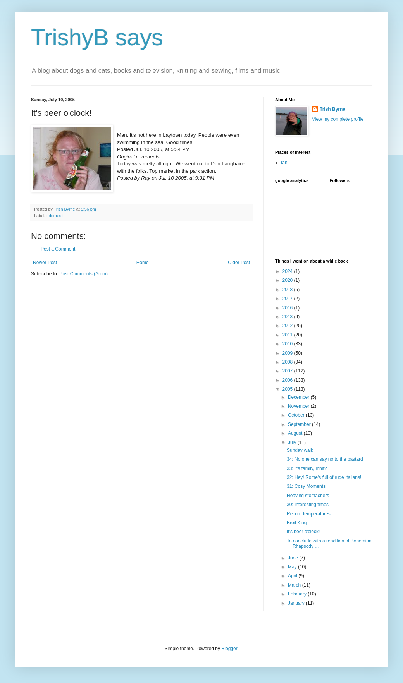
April (293, 575)
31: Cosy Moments (306, 486)
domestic (57, 215)
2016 (288, 308)
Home (142, 262)
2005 (288, 389)
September (300, 424)
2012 (288, 325)
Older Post (239, 262)
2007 (288, 371)
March (295, 585)
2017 (288, 298)
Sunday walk (300, 450)
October (297, 415)
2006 (288, 380)
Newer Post (45, 262)
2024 (288, 271)
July (293, 442)
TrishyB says (97, 37)
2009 (288, 353)
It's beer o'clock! (303, 531)
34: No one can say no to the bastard (325, 459)
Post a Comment (58, 249)
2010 (288, 344)
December (299, 397)
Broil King (297, 522)
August (296, 433)
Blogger (229, 648)
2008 (288, 362)
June (293, 558)
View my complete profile (337, 119)
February (298, 594)
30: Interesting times (308, 504)
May (293, 567)
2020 (288, 280)
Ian (284, 162)
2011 (288, 335)
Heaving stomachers (308, 495)
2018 (288, 289)
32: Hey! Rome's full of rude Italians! (324, 477)
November (299, 406)
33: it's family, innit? (307, 468)
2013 (288, 316)
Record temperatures (309, 514)
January (297, 603)
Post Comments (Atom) (83, 273)
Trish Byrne (332, 109)
